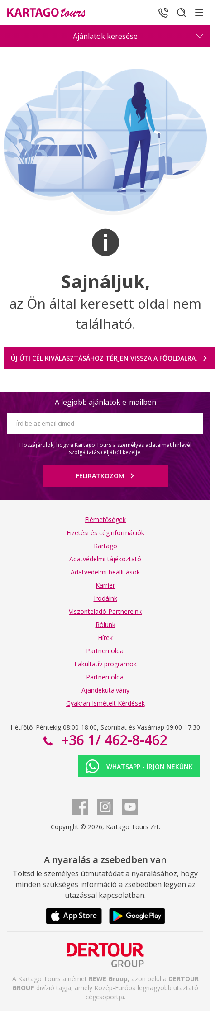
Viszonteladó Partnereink (105, 611)
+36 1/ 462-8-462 (112, 740)
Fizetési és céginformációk (105, 532)
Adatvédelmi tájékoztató (105, 559)
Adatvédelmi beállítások (105, 572)
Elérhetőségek (105, 519)
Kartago (105, 545)
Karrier (105, 585)
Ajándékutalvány (105, 690)
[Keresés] (181, 12)
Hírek (105, 637)
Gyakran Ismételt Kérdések (105, 703)
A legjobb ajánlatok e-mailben (105, 402)
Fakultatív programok (105, 664)
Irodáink (105, 598)
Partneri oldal (105, 650)
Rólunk (105, 624)
